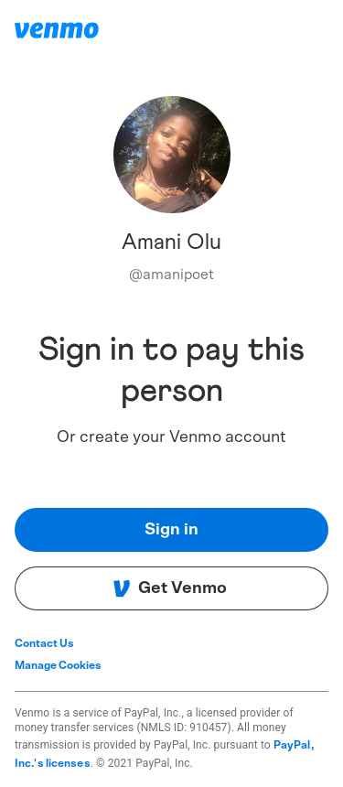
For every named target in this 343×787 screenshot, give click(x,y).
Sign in (171, 530)
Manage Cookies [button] (58, 665)
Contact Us (44, 643)
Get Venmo (170, 588)
